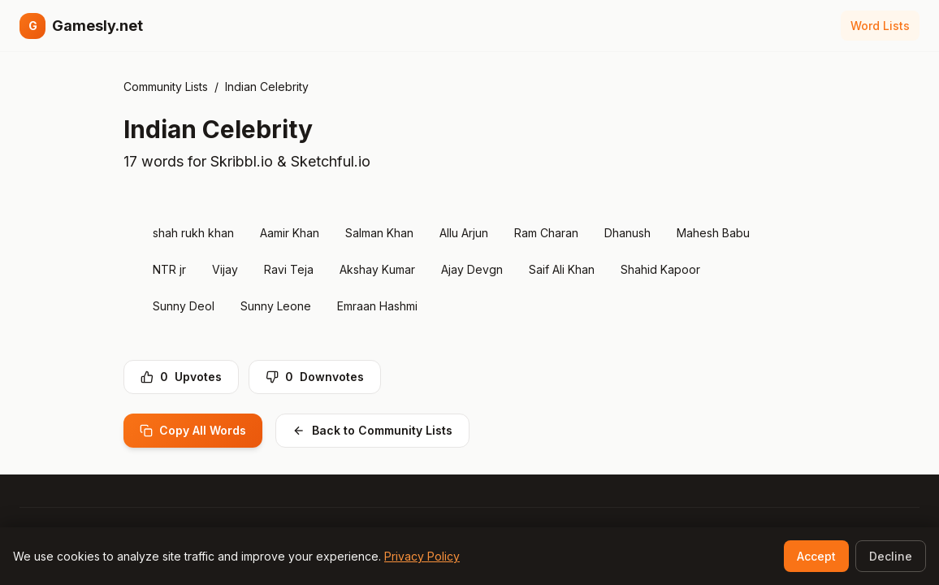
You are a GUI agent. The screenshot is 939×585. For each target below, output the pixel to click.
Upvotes (181, 377)
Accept (816, 556)
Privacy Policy (422, 556)
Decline (890, 556)
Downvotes (315, 377)
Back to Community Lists (372, 430)
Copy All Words (193, 430)
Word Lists (880, 25)
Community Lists (165, 86)
